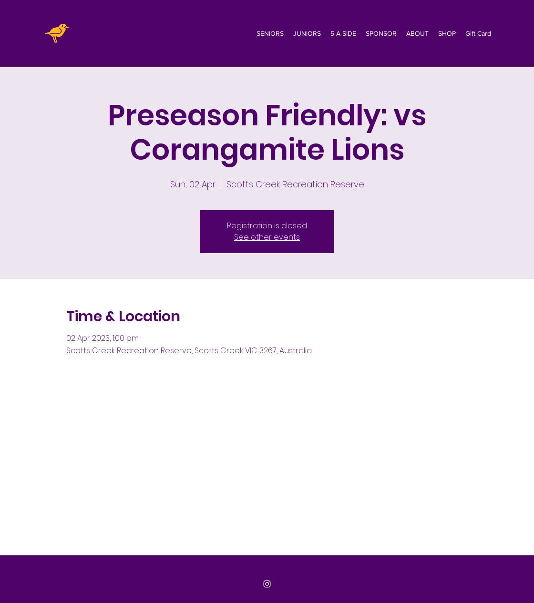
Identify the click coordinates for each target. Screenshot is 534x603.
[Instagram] (267, 584)
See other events (267, 237)
